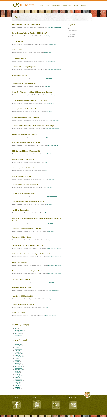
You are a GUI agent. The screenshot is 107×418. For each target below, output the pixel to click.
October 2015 (18, 345)
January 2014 (18, 355)
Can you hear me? (17, 41)
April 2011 (17, 387)
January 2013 (18, 364)
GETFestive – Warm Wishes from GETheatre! (27, 228)
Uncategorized (49, 35)
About (47, 5)
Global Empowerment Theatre (24, 5)
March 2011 (17, 388)
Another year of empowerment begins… (24, 134)
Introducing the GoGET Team (21, 287)
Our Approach (56, 5)
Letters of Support (19, 330)
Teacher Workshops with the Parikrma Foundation (28, 201)
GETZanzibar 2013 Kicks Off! (21, 176)
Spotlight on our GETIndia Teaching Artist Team (27, 245)
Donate (76, 5)
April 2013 (17, 363)
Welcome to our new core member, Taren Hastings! (28, 271)
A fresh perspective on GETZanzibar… (24, 168)
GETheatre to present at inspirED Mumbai (25, 117)
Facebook (17, 404)
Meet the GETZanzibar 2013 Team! (23, 193)
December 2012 (18, 366)
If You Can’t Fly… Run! (19, 75)
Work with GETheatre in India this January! (26, 142)
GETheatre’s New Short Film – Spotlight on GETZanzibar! (31, 254)
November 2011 (18, 380)
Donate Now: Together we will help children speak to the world (32, 92)
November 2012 (18, 368)
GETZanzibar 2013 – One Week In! (23, 159)
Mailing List (73, 404)
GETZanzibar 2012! (18, 313)
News (52, 27)
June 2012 (17, 371)
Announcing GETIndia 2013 (21, 262)
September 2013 (19, 356)
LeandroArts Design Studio (53, 415)
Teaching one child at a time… (21, 237)
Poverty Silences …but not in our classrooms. (26, 24)
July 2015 (17, 347)
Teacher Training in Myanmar (21, 279)
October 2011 (18, 382)
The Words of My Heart (19, 58)
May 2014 (17, 352)
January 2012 (18, 377)
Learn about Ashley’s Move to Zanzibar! (25, 185)
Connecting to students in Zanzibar (23, 304)
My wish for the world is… (20, 210)
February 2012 (18, 376)
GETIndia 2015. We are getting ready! (24, 67)
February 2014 (18, 353)
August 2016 (18, 344)
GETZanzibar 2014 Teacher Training (24, 83)
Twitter (37, 404)
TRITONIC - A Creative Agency (53, 417)
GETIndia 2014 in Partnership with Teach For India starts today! (33, 126)
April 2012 (17, 372)
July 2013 (17, 358)
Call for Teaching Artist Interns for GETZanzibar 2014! (30, 100)
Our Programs (67, 5)
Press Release (57, 27)
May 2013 (17, 361)
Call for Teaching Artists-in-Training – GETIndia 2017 (29, 33)
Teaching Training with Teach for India (24, 109)
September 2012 (19, 369)
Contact (83, 5)
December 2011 (18, 379)
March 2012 (17, 374)
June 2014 (17, 350)
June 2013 (17, 360)
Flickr (56, 404)
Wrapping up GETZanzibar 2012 (22, 296)
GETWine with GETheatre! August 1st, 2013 (26, 151)
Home (41, 5)
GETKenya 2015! (17, 50)
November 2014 (18, 349)
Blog (49, 27)
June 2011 (17, 383)
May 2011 (17, 385)
